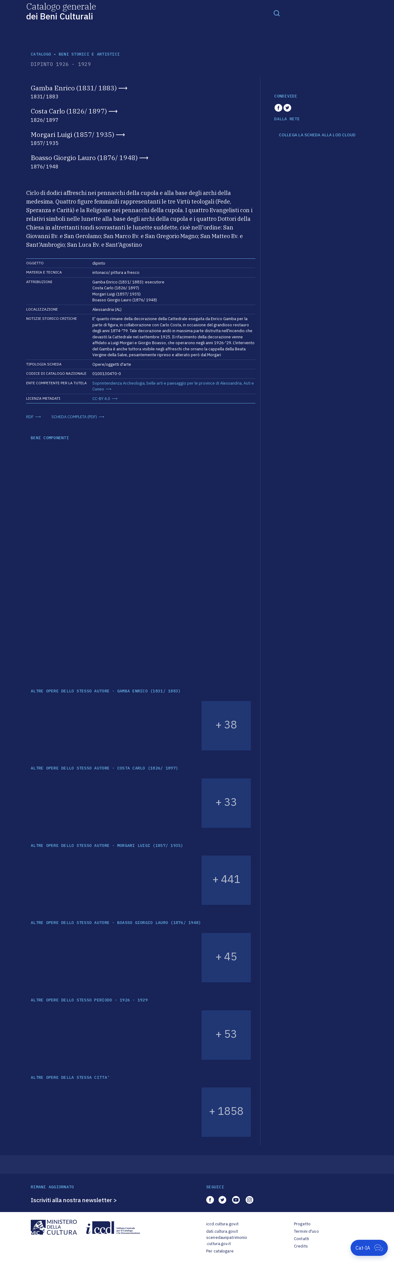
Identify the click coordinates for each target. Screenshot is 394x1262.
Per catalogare (220, 1251)
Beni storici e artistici (89, 54)
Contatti (301, 1238)
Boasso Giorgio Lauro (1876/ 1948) (84, 157)
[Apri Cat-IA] (369, 1248)
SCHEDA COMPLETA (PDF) (74, 416)
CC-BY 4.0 (101, 398)
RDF (30, 416)
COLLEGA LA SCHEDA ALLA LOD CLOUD (317, 135)
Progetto (302, 1224)
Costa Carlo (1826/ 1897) (69, 111)
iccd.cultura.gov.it (222, 1224)
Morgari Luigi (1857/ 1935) (72, 134)
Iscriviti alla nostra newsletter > (74, 1200)
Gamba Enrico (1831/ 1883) (74, 88)
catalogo (41, 54)
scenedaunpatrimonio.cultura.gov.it (226, 1240)
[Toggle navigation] (276, 13)
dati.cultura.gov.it (222, 1231)
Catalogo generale (61, 11)
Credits (301, 1246)
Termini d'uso (306, 1231)
